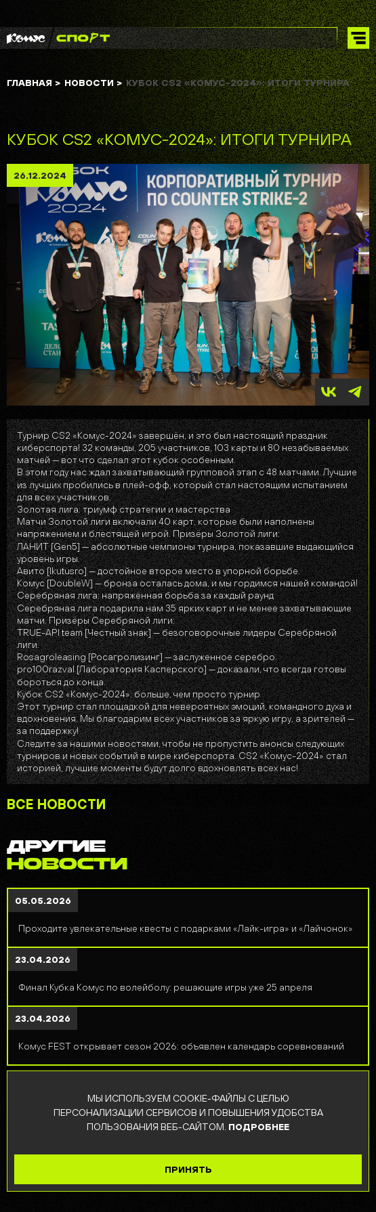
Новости (93, 82)
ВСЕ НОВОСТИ (56, 804)
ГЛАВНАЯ (33, 82)
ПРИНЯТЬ (188, 1169)
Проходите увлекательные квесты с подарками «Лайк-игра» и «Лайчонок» (185, 928)
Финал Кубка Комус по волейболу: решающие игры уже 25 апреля (165, 987)
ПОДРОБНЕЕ (258, 1126)
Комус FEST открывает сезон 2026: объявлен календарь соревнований (181, 1046)
